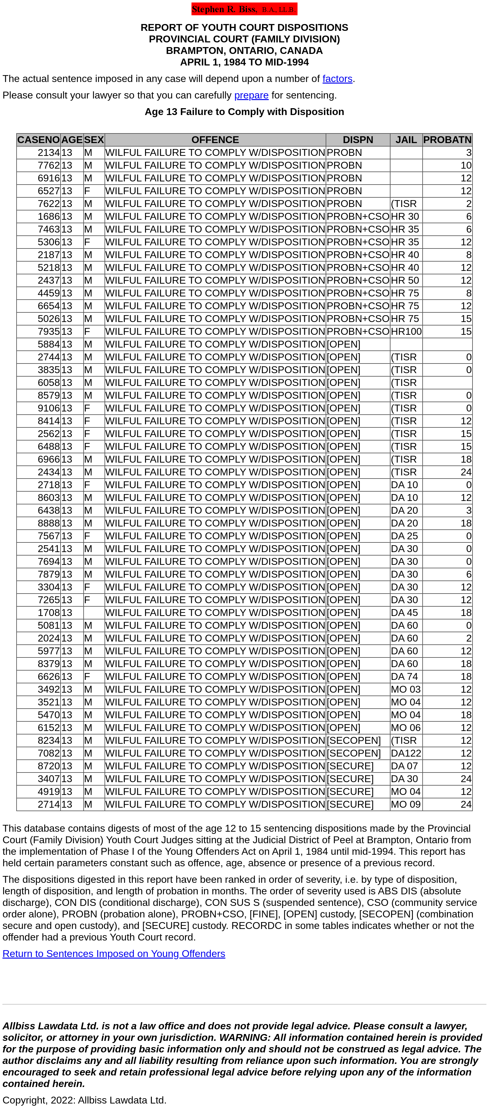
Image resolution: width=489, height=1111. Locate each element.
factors (337, 78)
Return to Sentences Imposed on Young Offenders (113, 953)
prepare (251, 95)
